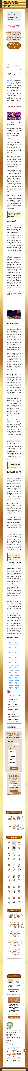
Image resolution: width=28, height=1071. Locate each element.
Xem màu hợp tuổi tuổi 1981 (11, 682)
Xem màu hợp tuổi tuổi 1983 (17, 642)
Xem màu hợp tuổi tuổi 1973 (11, 642)
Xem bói (15, 4)
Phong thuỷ (7, 4)
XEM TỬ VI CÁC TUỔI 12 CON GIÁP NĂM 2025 (14, 27)
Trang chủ (7, 1)
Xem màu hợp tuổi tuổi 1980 (11, 677)
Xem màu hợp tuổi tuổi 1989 (17, 672)
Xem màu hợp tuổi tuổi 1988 (17, 667)
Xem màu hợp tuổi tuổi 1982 (11, 687)
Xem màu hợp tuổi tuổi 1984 (17, 647)
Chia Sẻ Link (12, 727)
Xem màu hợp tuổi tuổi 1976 (11, 657)
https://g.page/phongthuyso (13, 1044)
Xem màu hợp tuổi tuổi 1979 (11, 672)
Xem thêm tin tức (14, 1017)
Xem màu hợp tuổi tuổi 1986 (17, 657)
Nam (16, 746)
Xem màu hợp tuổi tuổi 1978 (11, 667)
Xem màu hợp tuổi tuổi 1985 (17, 652)
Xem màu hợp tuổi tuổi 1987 (17, 662)
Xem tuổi (15, 1)
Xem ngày (7, 6)
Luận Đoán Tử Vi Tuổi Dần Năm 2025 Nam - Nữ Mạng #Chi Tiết (14, 1006)
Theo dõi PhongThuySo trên (17, 66)
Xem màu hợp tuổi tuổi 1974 (11, 647)
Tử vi (21, 1)
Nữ (9, 748)
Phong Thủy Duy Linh (14, 695)
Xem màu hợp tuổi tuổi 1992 (17, 687)
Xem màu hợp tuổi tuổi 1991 (17, 682)
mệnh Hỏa (15, 130)
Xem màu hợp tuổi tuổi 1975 (11, 652)
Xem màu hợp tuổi (13, 213)
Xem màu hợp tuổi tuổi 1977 (11, 662)
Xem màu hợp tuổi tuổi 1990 (17, 677)
